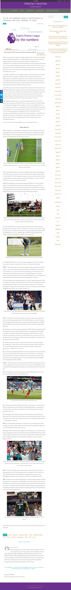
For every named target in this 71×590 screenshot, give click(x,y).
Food (58, 221)
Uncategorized (58, 244)
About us (26, 585)
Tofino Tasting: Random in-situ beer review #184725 (57, 32)
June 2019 (58, 68)
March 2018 (58, 125)
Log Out (68, 1)
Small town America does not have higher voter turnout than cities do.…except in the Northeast (58, 37)
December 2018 (58, 91)
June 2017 (58, 159)
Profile (64, 1)
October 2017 (58, 144)
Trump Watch (40, 10)
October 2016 (58, 190)
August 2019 (57, 60)
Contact (30, 585)
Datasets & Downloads (53, 10)
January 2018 (58, 133)
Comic (22, 10)
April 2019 (58, 76)
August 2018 (57, 106)
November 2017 (58, 140)
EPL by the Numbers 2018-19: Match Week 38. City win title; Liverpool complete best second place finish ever (58, 43)
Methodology (58, 229)
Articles (14, 10)
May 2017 (58, 163)
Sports (5, 23)
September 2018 (58, 102)
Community (29, 10)
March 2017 (58, 171)
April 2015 (58, 197)
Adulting (58, 206)
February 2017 (58, 175)
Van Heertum (41, 55)
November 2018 (58, 95)
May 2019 (58, 72)
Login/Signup (59, 1)
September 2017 (58, 148)
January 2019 (58, 87)
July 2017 (58, 156)
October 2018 (58, 99)
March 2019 (58, 80)
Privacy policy (38, 585)
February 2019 (58, 83)
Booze (58, 210)
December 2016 (58, 182)
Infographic (58, 225)
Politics (58, 233)
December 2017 (58, 137)
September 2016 (58, 194)
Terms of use (44, 585)
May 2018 (58, 118)
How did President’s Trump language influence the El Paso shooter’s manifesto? (58, 26)
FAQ (33, 585)
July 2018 (58, 110)
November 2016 (58, 186)
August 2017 (58, 152)
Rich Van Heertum (14, 547)
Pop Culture (58, 236)
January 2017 (57, 178)
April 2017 (58, 167)
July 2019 (58, 64)
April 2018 (58, 121)
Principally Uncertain (36, 3)
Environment (58, 217)
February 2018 (58, 129)
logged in (13, 576)
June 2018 (58, 114)
